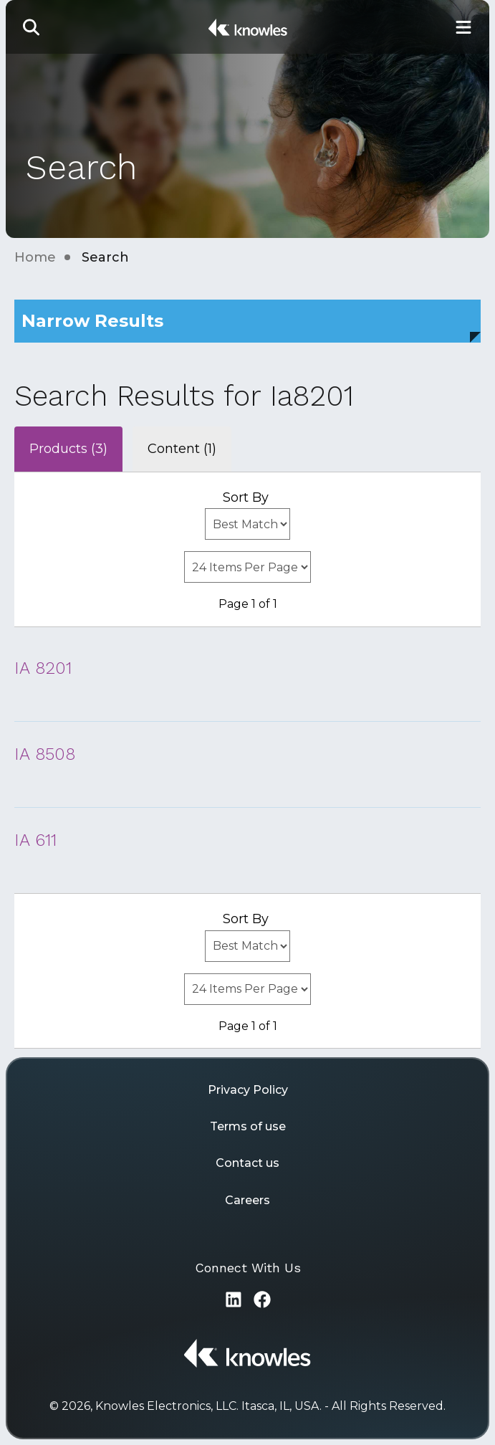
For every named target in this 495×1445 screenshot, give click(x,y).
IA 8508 (44, 754)
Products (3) (68, 449)
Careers (247, 1200)
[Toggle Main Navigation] (463, 27)
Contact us (247, 1163)
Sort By (246, 497)
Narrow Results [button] (92, 320)
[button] (31, 27)
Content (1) (182, 449)
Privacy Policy (248, 1090)
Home (35, 257)
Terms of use (248, 1126)
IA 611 (35, 840)
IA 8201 (43, 668)
